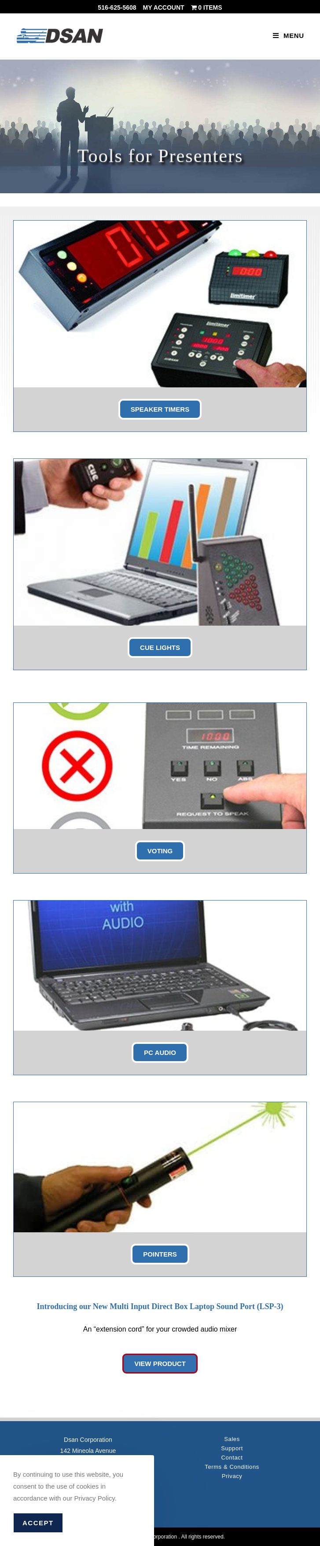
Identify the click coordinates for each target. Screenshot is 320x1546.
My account (163, 7)
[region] (160, 126)
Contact (232, 1457)
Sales (232, 1439)
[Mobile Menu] (288, 35)
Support (232, 1448)
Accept (38, 1523)
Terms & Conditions (232, 1466)
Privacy (232, 1476)
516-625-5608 (117, 7)
